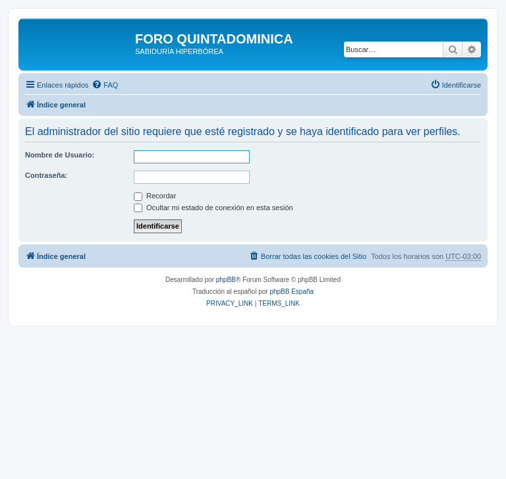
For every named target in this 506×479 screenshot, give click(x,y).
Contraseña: (46, 175)
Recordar (155, 196)
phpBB (226, 279)
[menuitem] (105, 85)
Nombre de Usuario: (59, 155)
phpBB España (291, 291)
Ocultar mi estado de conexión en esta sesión (213, 207)
